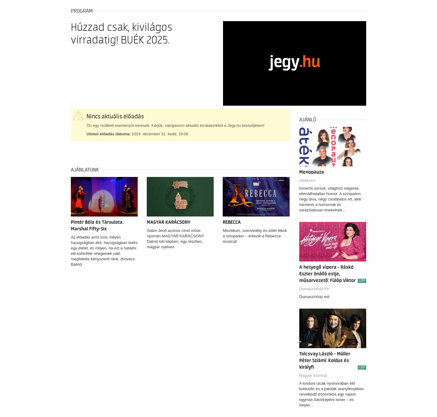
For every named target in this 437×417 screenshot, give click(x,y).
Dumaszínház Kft (314, 289)
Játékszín (307, 180)
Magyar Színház (313, 375)
